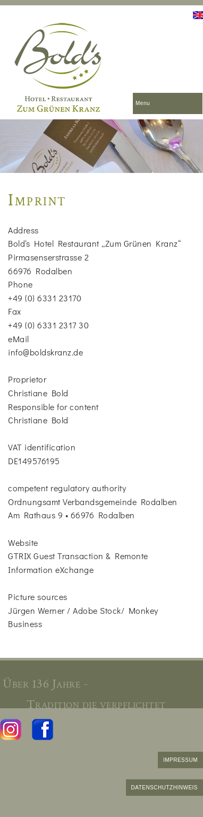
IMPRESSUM (180, 760)
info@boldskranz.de (45, 352)
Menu (143, 103)
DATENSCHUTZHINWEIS (164, 787)
